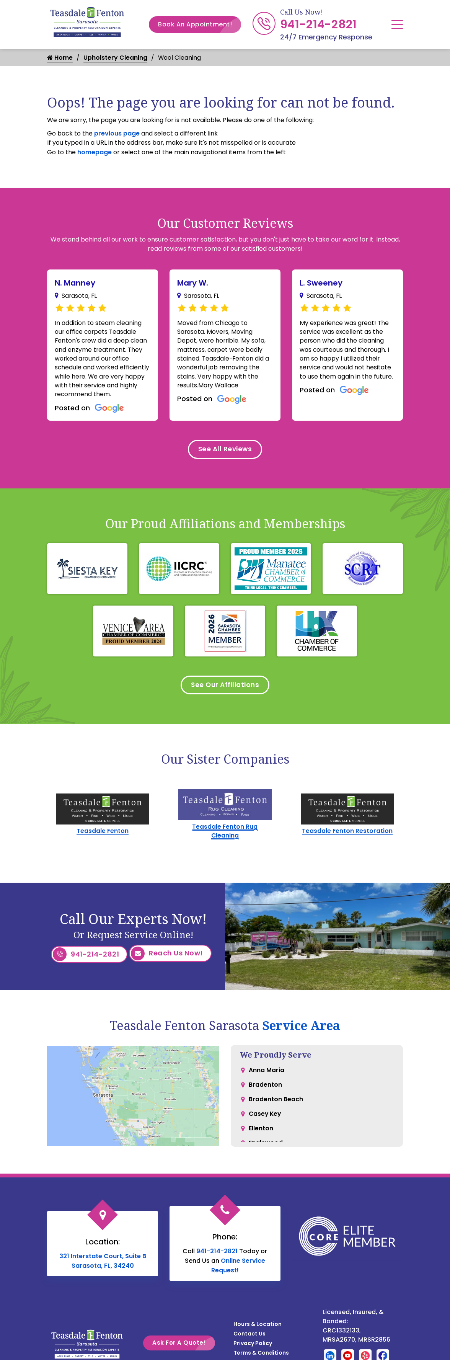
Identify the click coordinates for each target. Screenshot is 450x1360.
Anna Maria (266, 1075)
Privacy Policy (252, 1348)
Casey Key (265, 1121)
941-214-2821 (318, 24)
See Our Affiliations (225, 689)
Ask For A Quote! (183, 1347)
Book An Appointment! (199, 24)
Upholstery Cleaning (115, 57)
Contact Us (249, 1338)
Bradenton (265, 1090)
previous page (117, 133)
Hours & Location (257, 1329)
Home (60, 57)
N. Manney (75, 283)
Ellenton (261, 1136)
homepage (94, 152)
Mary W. (192, 283)
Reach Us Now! (167, 960)
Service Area (301, 1030)
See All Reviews (225, 452)
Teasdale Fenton (103, 837)
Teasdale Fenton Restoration (347, 837)
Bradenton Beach (276, 1106)
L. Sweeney (321, 283)
